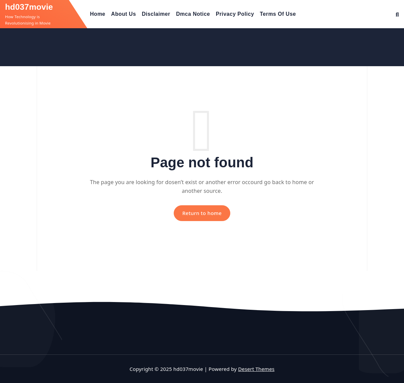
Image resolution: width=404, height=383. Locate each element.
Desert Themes (256, 369)
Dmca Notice (193, 14)
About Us (123, 14)
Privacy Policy (235, 14)
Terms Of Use (278, 14)
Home (97, 14)
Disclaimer (156, 14)
